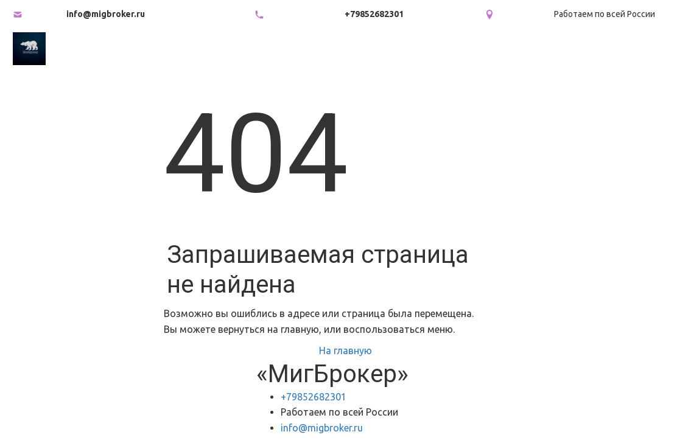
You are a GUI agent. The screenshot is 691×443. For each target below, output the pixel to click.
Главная (133, 48)
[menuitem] (133, 49)
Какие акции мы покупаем (245, 48)
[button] (630, 49)
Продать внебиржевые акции (527, 48)
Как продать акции (382, 48)
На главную (345, 350)
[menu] (373, 49)
